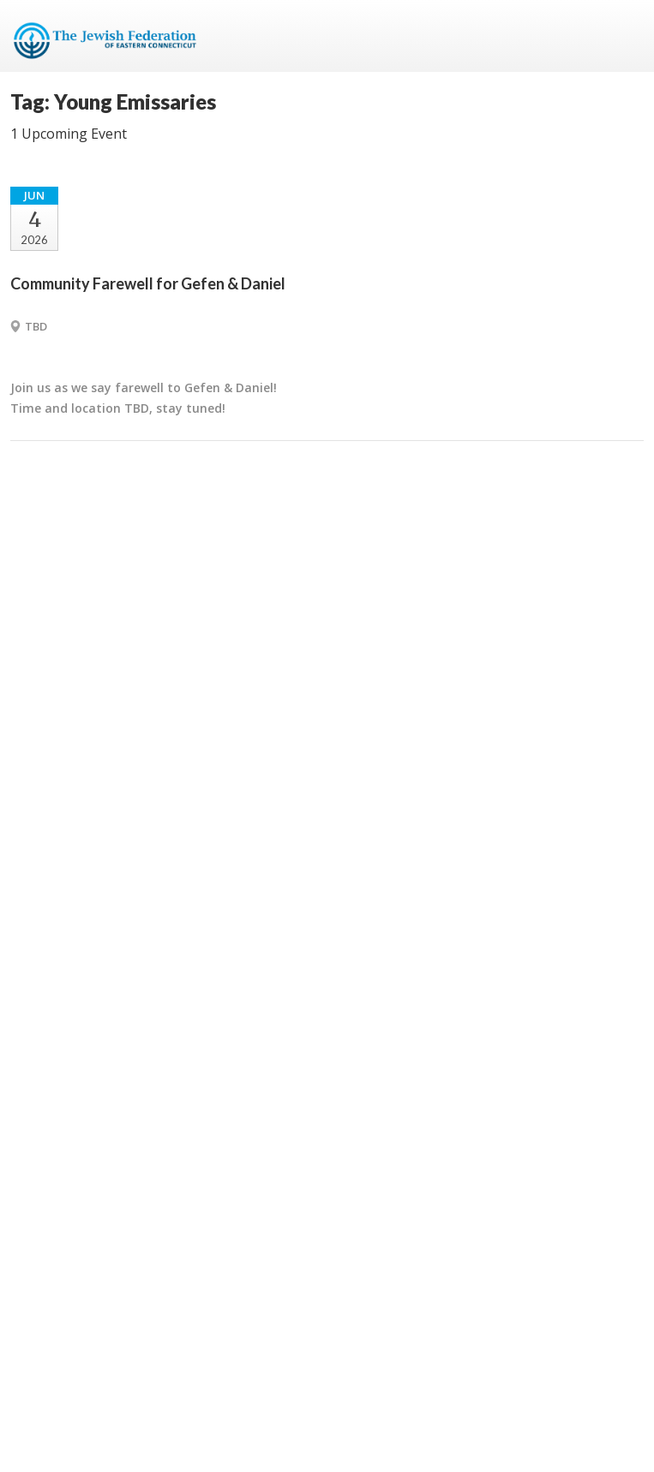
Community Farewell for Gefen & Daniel (147, 283)
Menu (624, 36)
